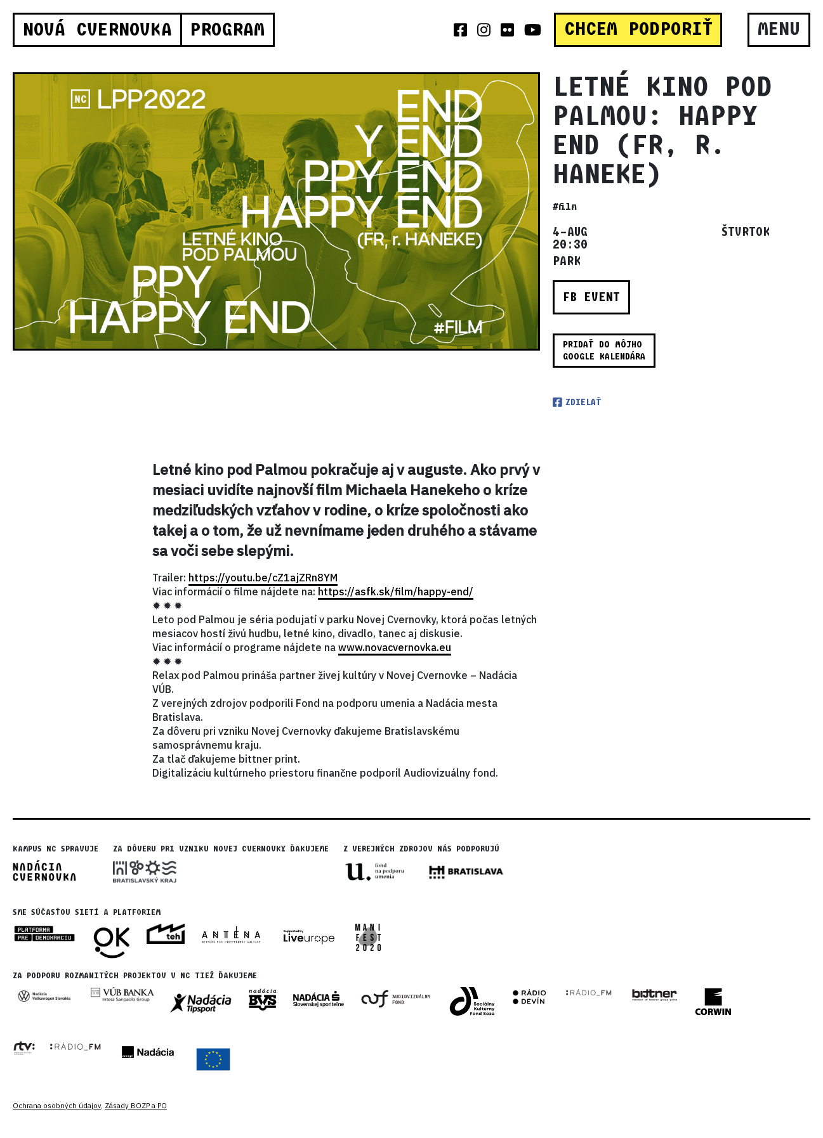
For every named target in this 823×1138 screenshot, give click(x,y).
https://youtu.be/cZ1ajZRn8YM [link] (263, 577)
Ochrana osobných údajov (57, 1105)
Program (227, 30)
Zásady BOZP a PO (136, 1105)
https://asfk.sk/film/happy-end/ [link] (395, 591)
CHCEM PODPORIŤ (638, 29)
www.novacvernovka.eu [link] (394, 647)
